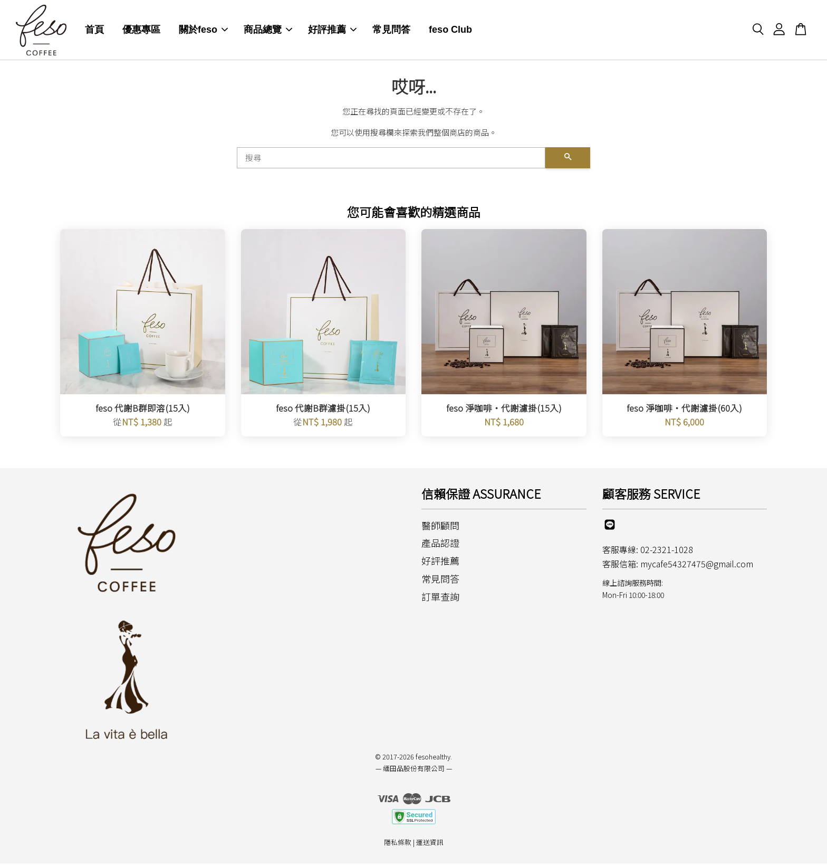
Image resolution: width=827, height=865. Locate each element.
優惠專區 (141, 30)
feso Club (450, 30)
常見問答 (391, 30)
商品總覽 (268, 30)
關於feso (203, 30)
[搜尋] (391, 158)
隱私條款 (397, 843)
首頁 (94, 30)
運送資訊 (430, 843)
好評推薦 (332, 30)
